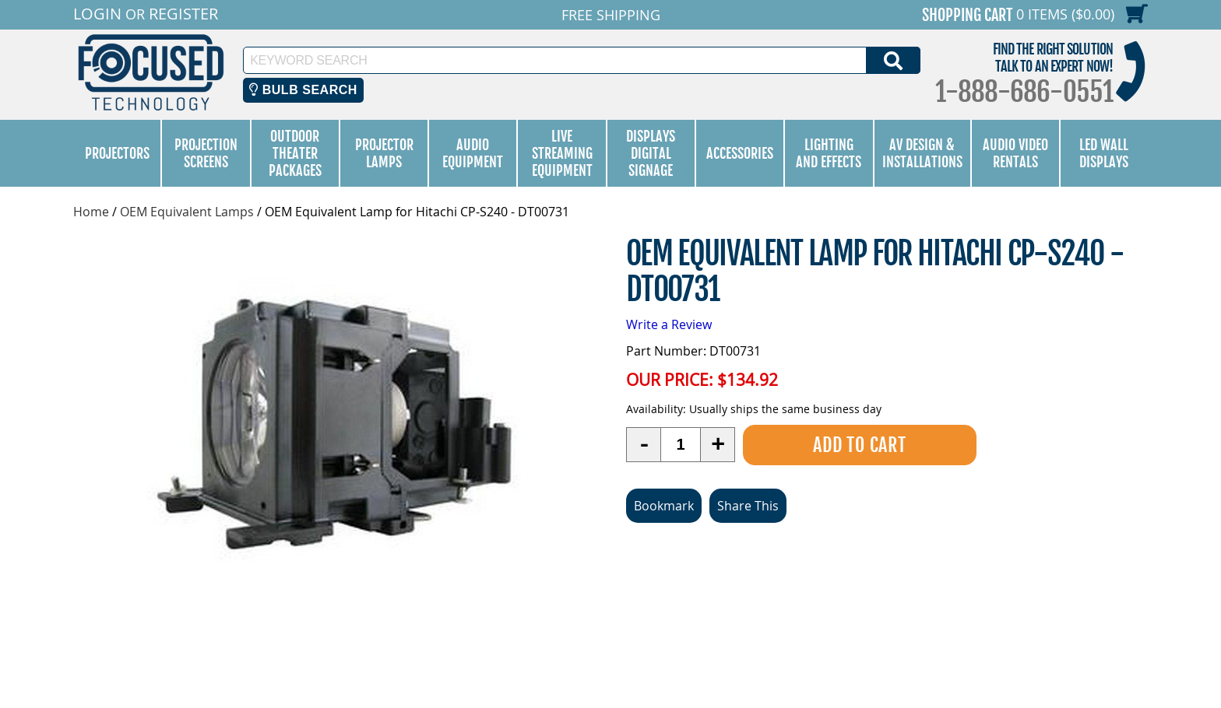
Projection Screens (206, 153)
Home (91, 211)
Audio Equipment (472, 153)
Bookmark (664, 504)
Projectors (117, 153)
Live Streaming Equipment (562, 153)
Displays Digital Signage (650, 153)
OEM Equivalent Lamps (187, 211)
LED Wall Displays (1103, 153)
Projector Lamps (384, 153)
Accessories (739, 153)
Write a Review (669, 324)
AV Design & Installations (922, 153)
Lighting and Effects (828, 153)
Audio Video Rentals (1015, 153)
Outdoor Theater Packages (295, 153)
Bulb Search (303, 89)
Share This (748, 504)
